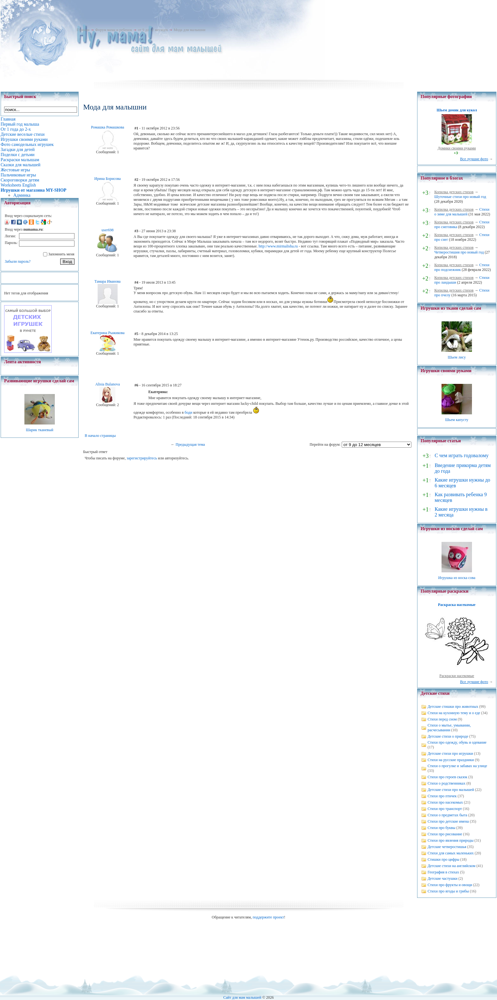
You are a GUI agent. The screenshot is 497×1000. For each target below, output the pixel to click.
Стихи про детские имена (448, 821)
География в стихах (443, 872)
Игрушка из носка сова (456, 578)
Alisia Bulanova (107, 384)
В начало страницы (100, 435)
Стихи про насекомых (445, 802)
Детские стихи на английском (451, 866)
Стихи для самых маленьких (451, 853)
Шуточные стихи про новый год (460, 196)
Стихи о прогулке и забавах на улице (457, 766)
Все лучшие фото (474, 159)
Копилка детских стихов (454, 192)
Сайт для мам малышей (242, 997)
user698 (107, 230)
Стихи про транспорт (445, 808)
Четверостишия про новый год (459, 252)
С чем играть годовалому (461, 455)
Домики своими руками (457, 148)
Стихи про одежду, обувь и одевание (457, 742)
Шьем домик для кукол (456, 110)
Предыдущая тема (190, 444)
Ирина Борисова (107, 178)
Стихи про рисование (445, 834)
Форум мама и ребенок (113, 30)
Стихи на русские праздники (451, 760)
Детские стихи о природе (448, 736)
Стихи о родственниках (446, 783)
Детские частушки (442, 878)
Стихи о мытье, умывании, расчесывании (449, 727)
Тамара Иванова (107, 281)
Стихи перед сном (442, 719)
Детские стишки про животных (453, 706)
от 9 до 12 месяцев (153, 30)
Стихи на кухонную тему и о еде (454, 713)
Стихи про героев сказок (447, 777)
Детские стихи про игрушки (450, 753)
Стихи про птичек (442, 796)
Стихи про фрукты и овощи (450, 885)
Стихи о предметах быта (447, 815)
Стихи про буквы (441, 828)
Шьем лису (457, 357)
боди (188, 412)
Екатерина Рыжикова (108, 333)
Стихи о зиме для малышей (461, 211)
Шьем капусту (456, 420)
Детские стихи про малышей (451, 789)
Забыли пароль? (17, 261)
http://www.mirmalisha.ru (278, 246)
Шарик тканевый (39, 430)
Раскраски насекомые (456, 676)
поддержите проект (268, 917)
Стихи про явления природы (451, 840)
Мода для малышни (189, 30)
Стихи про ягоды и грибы (448, 891)
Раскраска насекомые (456, 604)
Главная (83, 30)
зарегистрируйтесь (141, 458)
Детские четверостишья (447, 847)
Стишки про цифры (443, 859)
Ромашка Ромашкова (107, 127)
